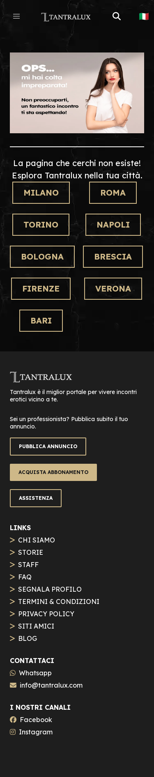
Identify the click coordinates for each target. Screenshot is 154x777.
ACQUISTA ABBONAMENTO (53, 472)
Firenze (41, 288)
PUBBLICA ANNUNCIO (48, 446)
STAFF (28, 565)
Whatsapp (35, 673)
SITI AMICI (36, 626)
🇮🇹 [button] (144, 16)
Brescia (113, 256)
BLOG (27, 638)
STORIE (30, 552)
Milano (41, 192)
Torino (40, 224)
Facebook (36, 719)
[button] (16, 16)
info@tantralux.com (51, 685)
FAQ (25, 577)
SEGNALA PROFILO (50, 589)
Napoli (113, 224)
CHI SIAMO (36, 540)
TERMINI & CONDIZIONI (58, 601)
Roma (113, 192)
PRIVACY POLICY (46, 614)
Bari (41, 320)
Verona (113, 288)
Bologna (42, 256)
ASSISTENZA (36, 498)
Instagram (36, 732)
